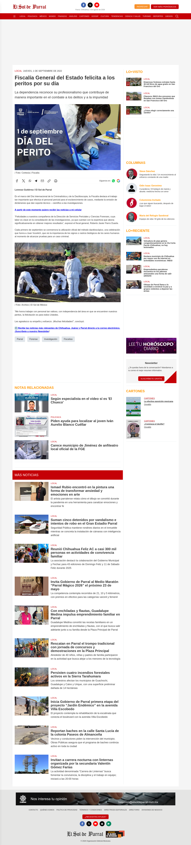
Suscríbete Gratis (151, 378)
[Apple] (102, 823)
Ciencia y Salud (132, 16)
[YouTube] (96, 4)
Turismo (147, 16)
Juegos (169, 16)
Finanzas (62, 16)
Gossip (95, 16)
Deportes (158, 16)
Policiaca (32, 16)
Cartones (84, 16)
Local (23, 16)
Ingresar (142, 6)
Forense (33, 339)
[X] (90, 4)
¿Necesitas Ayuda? (95, 817)
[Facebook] (83, 4)
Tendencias (117, 16)
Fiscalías (68, 339)
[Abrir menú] (14, 16)
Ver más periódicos (164, 7)
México (43, 16)
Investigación (50, 339)
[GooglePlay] (108, 823)
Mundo (52, 16)
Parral (20, 339)
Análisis (73, 16)
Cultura (105, 16)
